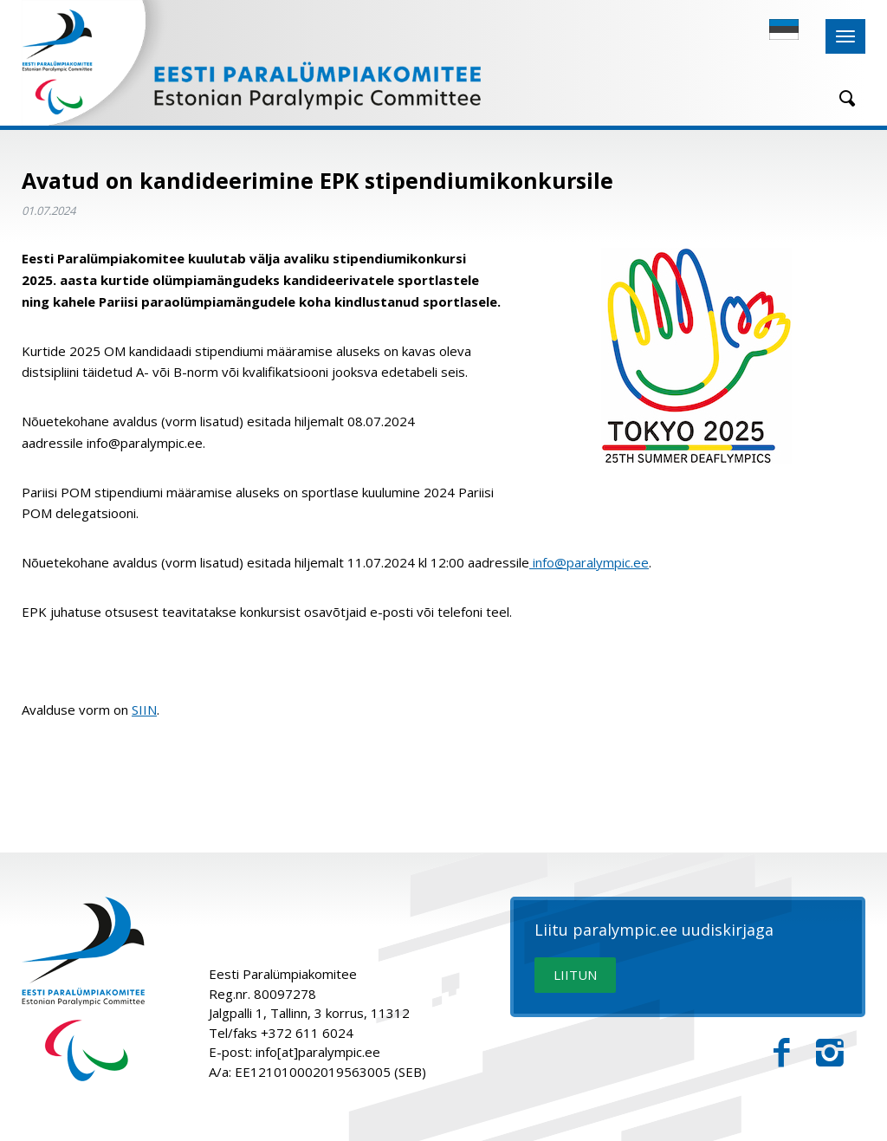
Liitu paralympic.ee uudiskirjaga (654, 930)
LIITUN (575, 974)
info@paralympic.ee (589, 562)
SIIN (144, 709)
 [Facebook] (782, 1053)
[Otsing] (841, 98)
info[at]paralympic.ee (318, 1051)
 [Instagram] (830, 1053)
